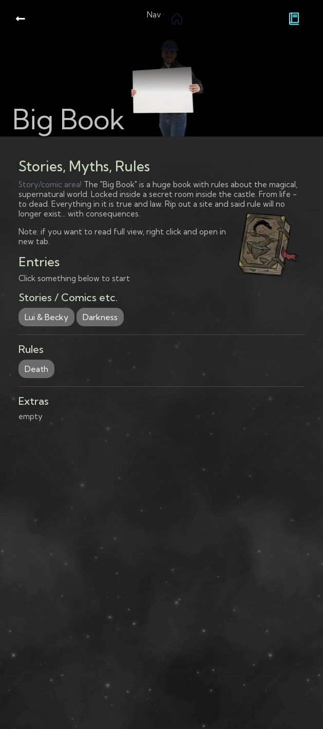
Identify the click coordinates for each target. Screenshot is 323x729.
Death (36, 369)
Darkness (100, 317)
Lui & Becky (46, 317)
